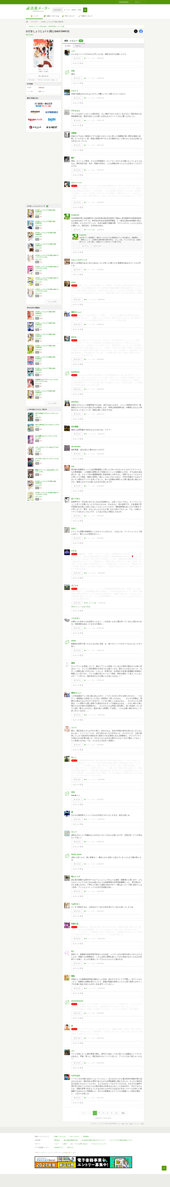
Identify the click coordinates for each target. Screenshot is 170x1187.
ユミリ (73, 727)
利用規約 (86, 1136)
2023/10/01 (101, 715)
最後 (123, 1113)
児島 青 (37, 427)
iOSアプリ (70, 1147)
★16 (85, 299)
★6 (85, 98)
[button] (85, 10)
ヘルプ (56, 1144)
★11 (85, 988)
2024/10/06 (100, 454)
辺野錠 (73, 133)
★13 (85, 779)
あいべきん (75, 499)
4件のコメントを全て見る (80, 606)
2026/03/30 (100, 78)
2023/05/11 (100, 799)
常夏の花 (74, 924)
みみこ (73, 528)
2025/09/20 (100, 202)
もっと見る (52, 301)
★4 (85, 120)
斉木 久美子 (38, 225)
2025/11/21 (100, 145)
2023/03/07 (100, 864)
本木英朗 (74, 427)
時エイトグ (75, 877)
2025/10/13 (100, 170)
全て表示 (67, 46)
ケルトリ (74, 91)
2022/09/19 (101, 988)
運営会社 (57, 1140)
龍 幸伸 (37, 460)
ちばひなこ (75, 904)
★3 (85, 202)
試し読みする (43, 76)
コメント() (91, 58)
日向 (73, 71)
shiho (73, 641)
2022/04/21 (100, 1097)
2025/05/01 (100, 359)
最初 (83, 1113)
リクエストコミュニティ (99, 1144)
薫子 (73, 158)
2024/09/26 (100, 486)
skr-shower (76, 446)
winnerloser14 (77, 1001)
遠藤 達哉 (38, 417)
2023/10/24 (100, 680)
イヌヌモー (75, 618)
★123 (86, 603)
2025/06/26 (101, 299)
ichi (72, 466)
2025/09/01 (100, 269)
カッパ (73, 832)
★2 (85, 516)
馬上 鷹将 (38, 438)
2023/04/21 (101, 819)
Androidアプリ (58, 1147)
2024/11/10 (100, 414)
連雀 (73, 663)
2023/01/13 (100, 911)
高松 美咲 (38, 451)
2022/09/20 (100, 963)
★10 (85, 819)
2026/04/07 (100, 58)
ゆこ (73, 951)
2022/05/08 (100, 1063)
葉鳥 (73, 976)
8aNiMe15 (75, 372)
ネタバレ (78, 46)
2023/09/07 (100, 744)
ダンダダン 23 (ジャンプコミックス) (46, 458)
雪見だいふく (76, 312)
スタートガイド (74, 1136)
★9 (85, 842)
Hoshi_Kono (76, 854)
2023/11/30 (102, 603)
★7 (85, 58)
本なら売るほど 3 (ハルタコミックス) (47, 425)
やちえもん (75, 111)
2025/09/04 (100, 229)
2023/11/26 (100, 650)
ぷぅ (73, 1051)
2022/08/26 (100, 1013)
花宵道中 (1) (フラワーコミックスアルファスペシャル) (46, 380)
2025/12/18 (100, 98)
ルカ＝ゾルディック (79, 260)
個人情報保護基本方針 (71, 1140)
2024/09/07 (100, 516)
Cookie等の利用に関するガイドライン (94, 1140)
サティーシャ (76, 183)
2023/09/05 (101, 779)
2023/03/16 (100, 841)
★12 (85, 434)
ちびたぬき (75, 1075)
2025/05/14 (100, 324)
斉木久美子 (34, 22)
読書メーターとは (60, 1136)
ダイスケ (74, 586)
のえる (73, 551)
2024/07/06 (101, 573)
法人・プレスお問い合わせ (78, 1144)
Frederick (75, 215)
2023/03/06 (100, 891)
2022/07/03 (100, 1038)
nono (73, 282)
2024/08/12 (100, 538)
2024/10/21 (101, 434)
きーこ (73, 757)
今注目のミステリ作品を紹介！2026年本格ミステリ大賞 (46, 26)
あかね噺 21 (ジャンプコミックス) (46, 436)
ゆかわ (73, 337)
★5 (85, 170)
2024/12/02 (100, 389)
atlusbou (75, 402)
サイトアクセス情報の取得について (121, 1140)
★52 (85, 573)
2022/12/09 (101, 938)
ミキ (73, 51)
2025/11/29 (100, 120)
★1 (85, 78)
